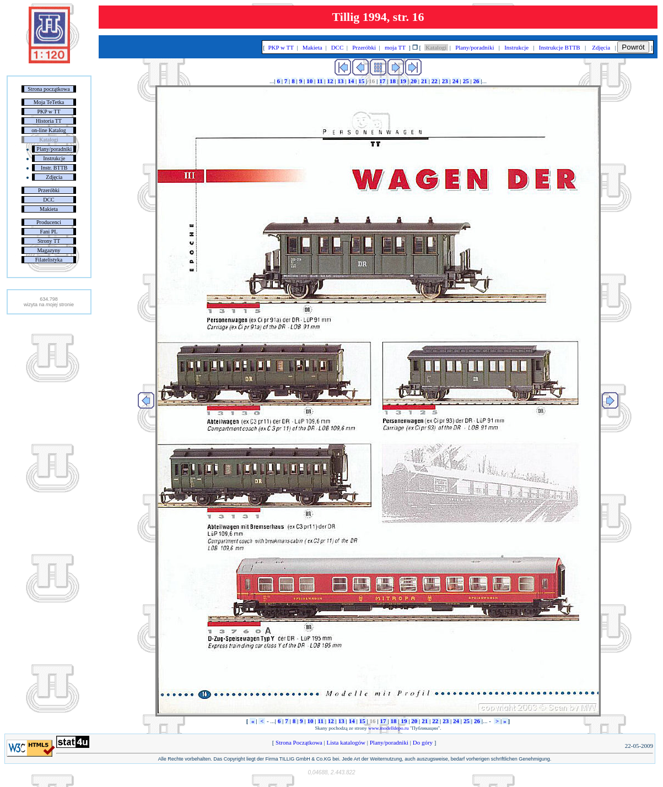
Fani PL (49, 232)
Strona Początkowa (299, 742)
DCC (49, 200)
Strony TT (48, 241)
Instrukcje (54, 158)
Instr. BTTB (54, 168)
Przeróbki (49, 190)
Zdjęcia (54, 177)
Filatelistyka (48, 260)
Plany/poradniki (54, 149)
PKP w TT (48, 111)
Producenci (48, 222)
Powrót (633, 47)
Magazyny (48, 250)
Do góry (422, 742)
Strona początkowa (48, 89)
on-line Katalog (48, 130)
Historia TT (49, 121)
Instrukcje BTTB (559, 47)
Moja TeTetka (49, 102)
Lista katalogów (346, 742)
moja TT (395, 47)
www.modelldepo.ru (388, 728)
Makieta (49, 209)
